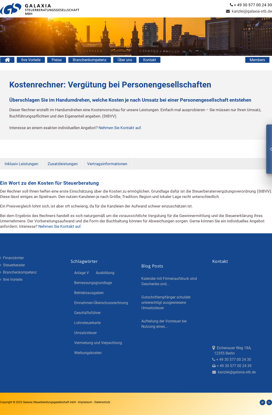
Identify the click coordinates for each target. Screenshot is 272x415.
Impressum (85, 402)
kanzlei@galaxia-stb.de (249, 11)
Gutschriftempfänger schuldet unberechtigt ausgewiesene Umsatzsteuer (165, 302)
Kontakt (149, 60)
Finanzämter (12, 258)
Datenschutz (102, 402)
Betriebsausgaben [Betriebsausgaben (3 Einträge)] (89, 293)
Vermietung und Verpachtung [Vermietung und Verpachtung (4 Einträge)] (98, 343)
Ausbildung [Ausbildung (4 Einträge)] (105, 273)
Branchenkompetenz (89, 60)
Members (257, 60)
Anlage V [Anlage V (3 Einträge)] (81, 273)
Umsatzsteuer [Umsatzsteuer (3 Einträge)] (85, 333)
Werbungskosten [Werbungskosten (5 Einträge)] (88, 353)
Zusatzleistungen (63, 163)
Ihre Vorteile (30, 60)
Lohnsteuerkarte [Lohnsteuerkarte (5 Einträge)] (87, 323)
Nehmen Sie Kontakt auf (120, 127)
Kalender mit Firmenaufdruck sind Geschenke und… (169, 281)
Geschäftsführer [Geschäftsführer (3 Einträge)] (87, 313)
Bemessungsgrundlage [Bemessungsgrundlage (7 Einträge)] (93, 283)
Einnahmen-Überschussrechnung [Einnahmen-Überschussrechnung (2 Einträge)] (101, 303)
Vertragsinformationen (107, 163)
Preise (57, 60)
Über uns (125, 60)
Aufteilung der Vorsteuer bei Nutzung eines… (164, 324)
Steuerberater (12, 265)
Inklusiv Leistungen (21, 163)
